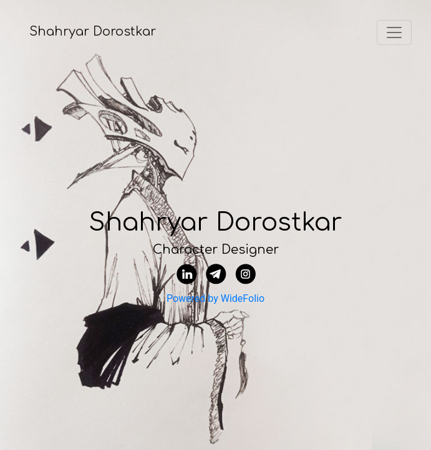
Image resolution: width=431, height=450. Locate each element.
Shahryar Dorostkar (92, 31)
